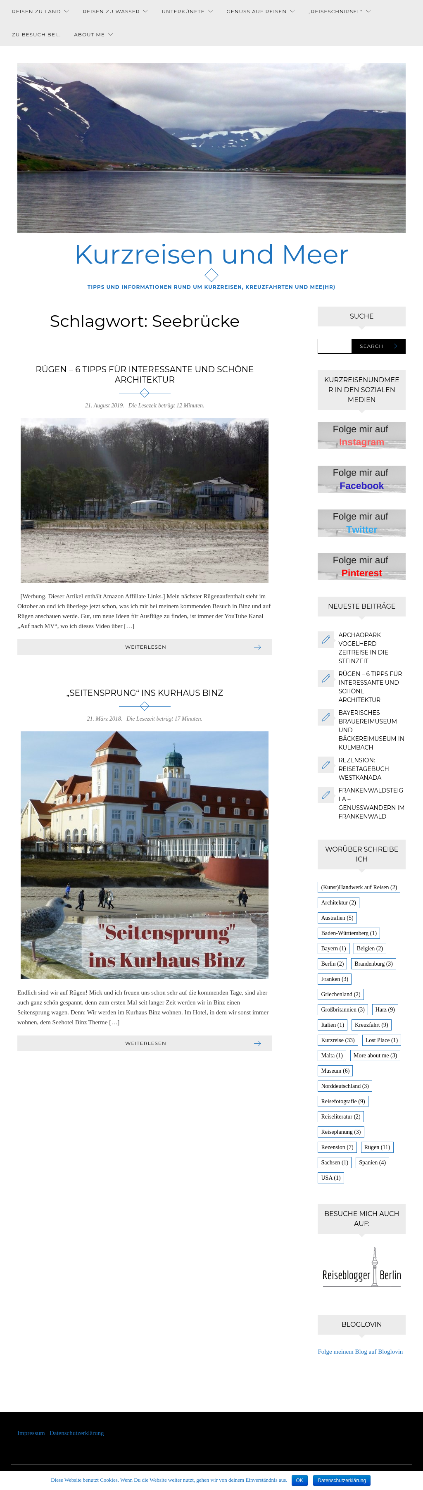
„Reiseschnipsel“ (336, 11)
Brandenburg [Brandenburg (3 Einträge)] (373, 964)
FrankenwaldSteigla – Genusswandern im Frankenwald (371, 803)
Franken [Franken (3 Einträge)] (334, 979)
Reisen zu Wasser (111, 11)
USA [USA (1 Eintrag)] (330, 1178)
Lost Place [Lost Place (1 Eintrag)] (382, 1040)
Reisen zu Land (36, 11)
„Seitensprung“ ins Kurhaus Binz (144, 693)
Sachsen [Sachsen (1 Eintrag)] (334, 1162)
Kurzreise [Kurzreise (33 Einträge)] (337, 1040)
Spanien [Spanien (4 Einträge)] (372, 1162)
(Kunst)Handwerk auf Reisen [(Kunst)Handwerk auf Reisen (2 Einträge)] (359, 887)
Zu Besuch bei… (36, 34)
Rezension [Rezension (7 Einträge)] (337, 1147)
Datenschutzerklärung (77, 1433)
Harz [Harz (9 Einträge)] (385, 1010)
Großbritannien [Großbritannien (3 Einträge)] (342, 1010)
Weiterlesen (145, 647)
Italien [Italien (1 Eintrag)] (332, 1025)
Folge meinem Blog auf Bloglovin (360, 1351)
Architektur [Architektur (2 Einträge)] (338, 903)
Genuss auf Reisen (256, 11)
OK (299, 1480)
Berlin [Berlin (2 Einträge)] (332, 964)
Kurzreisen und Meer (211, 254)
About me (89, 34)
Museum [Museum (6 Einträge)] (335, 1071)
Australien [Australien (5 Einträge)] (337, 918)
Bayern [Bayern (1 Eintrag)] (333, 948)
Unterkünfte (183, 11)
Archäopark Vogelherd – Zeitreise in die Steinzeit (363, 648)
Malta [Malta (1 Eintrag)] (331, 1055)
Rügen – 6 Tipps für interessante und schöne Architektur (145, 374)
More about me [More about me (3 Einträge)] (375, 1055)
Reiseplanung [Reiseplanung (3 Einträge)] (341, 1132)
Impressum (33, 1433)
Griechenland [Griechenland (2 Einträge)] (340, 994)
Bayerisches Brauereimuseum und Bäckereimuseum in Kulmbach (371, 730)
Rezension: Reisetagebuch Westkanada (363, 769)
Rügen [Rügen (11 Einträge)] (377, 1147)
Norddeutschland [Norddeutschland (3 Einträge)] (344, 1086)
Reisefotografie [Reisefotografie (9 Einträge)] (343, 1101)
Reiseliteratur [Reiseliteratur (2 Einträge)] (340, 1117)
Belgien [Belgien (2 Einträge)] (370, 948)
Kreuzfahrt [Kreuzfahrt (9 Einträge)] (371, 1025)
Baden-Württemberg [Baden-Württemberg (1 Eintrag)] (349, 933)
